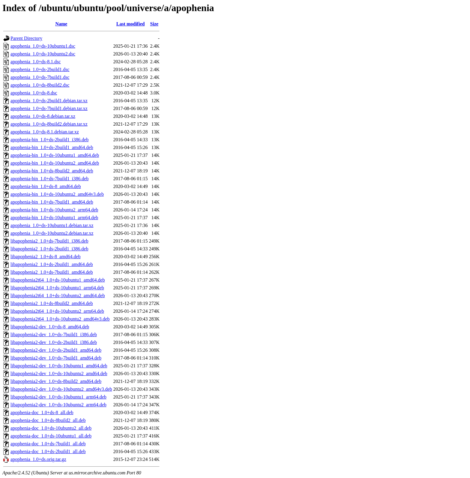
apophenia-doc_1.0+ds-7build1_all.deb (48, 443)
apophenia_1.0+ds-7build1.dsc (40, 77)
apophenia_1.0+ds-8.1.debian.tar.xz (44, 131)
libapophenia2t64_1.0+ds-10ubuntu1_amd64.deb (57, 279)
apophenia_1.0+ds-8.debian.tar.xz (42, 116)
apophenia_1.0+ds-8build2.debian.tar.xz (49, 124)
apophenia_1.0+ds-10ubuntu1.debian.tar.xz (52, 225)
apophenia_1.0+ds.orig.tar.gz (38, 459)
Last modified (130, 23)
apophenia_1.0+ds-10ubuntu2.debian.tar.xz (52, 233)
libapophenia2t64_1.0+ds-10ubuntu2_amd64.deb (57, 295)
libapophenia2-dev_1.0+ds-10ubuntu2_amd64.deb (58, 373)
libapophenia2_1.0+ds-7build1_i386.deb (49, 240)
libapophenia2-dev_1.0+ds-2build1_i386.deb (53, 342)
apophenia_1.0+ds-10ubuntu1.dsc (42, 46)
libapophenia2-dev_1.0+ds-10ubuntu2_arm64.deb (58, 404)
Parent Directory (26, 38)
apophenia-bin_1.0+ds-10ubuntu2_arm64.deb (54, 209)
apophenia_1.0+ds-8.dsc (33, 92)
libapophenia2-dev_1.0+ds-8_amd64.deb (49, 326)
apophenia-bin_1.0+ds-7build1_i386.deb (49, 178)
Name (61, 23)
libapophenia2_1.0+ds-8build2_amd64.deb (51, 303)
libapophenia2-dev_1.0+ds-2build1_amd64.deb (55, 350)
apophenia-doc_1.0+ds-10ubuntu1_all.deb (50, 435)
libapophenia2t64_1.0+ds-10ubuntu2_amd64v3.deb (60, 318)
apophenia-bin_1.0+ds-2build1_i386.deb (49, 139)
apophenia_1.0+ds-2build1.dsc (40, 69)
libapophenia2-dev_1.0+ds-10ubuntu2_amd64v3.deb (61, 389)
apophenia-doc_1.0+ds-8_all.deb (41, 412)
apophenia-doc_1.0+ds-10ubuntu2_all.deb (50, 428)
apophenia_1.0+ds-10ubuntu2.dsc (42, 53)
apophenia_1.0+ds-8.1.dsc (35, 61)
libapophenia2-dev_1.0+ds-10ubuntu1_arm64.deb (58, 396)
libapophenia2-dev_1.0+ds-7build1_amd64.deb (55, 357)
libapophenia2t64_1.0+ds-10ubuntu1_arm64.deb (57, 287)
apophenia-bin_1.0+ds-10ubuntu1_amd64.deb (54, 155)
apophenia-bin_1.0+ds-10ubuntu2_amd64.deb (54, 163)
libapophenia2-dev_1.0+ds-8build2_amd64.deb (55, 381)
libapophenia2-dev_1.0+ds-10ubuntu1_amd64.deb (58, 365)
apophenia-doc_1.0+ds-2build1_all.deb (48, 451)
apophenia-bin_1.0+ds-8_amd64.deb (45, 186)
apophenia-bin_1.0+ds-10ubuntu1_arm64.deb (54, 217)
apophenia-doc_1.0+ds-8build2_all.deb (48, 420)
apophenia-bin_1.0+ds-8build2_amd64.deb (51, 170)
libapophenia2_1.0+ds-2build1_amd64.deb (51, 264)
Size (154, 23)
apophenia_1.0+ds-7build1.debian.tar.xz (49, 108)
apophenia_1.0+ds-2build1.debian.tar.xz (49, 100)
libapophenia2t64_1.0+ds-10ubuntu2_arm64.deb (57, 311)
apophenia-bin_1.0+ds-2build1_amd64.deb (51, 147)
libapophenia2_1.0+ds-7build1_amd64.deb (51, 272)
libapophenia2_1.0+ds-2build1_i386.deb (49, 248)
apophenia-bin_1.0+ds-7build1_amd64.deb (51, 202)
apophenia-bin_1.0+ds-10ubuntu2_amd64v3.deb (57, 194)
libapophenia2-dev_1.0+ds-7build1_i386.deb (53, 334)
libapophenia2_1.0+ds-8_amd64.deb (45, 256)
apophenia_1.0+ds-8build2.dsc (40, 85)
